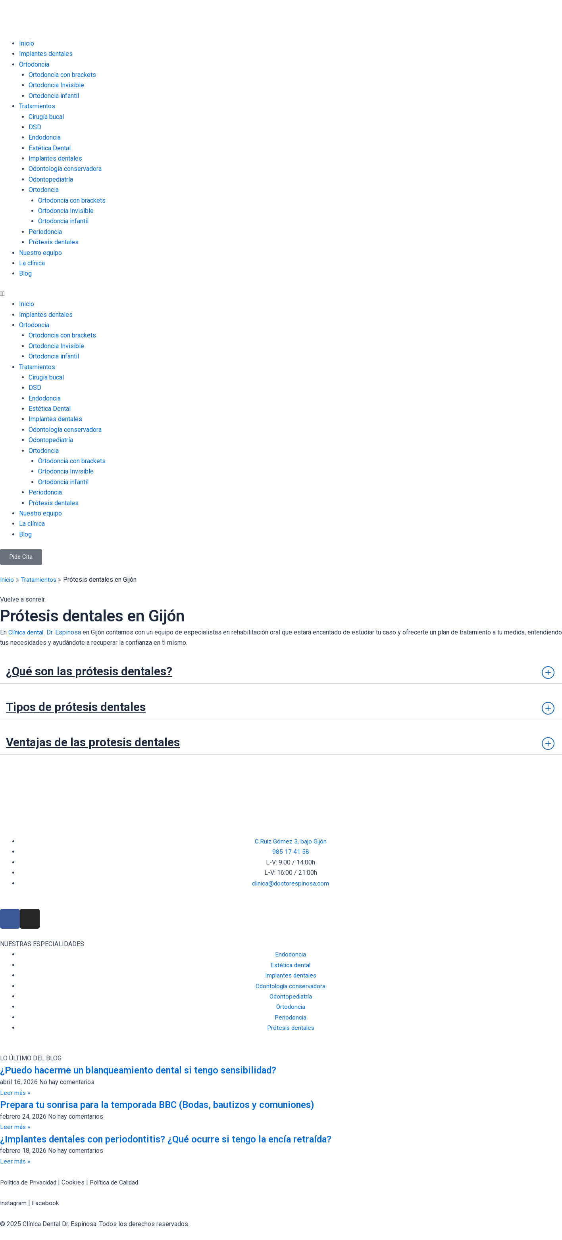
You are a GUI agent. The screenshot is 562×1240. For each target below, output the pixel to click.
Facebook (46, 1203)
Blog (25, 273)
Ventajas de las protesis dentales (100, 741)
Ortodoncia (34, 64)
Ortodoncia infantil (54, 96)
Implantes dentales (46, 53)
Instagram (14, 1203)
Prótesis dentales (54, 242)
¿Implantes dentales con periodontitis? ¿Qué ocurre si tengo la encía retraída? (181, 1139)
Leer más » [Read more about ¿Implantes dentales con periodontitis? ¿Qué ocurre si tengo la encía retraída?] (15, 1161)
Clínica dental (27, 632)
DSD (35, 127)
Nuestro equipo (40, 253)
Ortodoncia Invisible (56, 85)
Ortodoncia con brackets (62, 75)
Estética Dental (50, 148)
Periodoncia (45, 232)
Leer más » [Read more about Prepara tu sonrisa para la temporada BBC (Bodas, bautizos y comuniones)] (15, 1127)
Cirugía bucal (46, 117)
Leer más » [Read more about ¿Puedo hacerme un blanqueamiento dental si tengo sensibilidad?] (15, 1092)
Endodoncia (45, 137)
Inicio (26, 43)
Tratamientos (37, 106)
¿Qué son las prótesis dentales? (97, 670)
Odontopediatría (51, 179)
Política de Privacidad (30, 1182)
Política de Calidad (120, 1182)
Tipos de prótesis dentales (82, 706)
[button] (281, 294)
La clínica (32, 263)
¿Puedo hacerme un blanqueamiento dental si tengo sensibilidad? (151, 1070)
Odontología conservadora (65, 168)
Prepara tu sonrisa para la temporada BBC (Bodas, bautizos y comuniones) (173, 1104)
